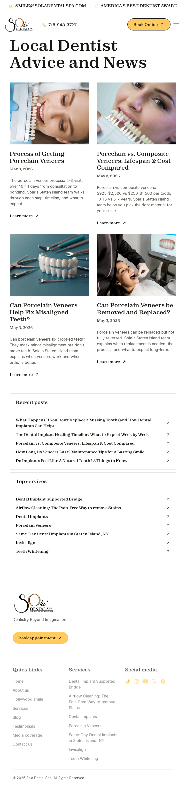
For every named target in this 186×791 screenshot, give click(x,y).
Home (18, 694)
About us (21, 703)
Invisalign (77, 763)
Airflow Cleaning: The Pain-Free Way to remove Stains (92, 715)
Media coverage (27, 748)
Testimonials (24, 739)
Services (20, 721)
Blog (17, 730)
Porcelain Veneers (85, 739)
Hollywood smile (28, 712)
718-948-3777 (62, 25)
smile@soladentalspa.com (50, 5)
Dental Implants (83, 730)
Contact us (22, 757)
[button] (176, 25)
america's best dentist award (139, 5)
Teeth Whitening (83, 771)
